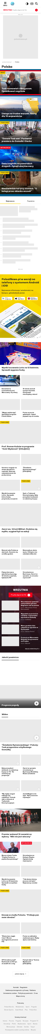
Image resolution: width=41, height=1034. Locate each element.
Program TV (34, 1021)
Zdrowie (19, 1027)
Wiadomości (20, 1007)
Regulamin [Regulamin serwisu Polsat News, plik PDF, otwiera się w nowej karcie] (23, 987)
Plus (26, 1010)
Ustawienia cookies (10, 993)
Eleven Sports (9, 1010)
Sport (28, 1007)
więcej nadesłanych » (32, 649)
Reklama (33, 990)
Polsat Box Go (9, 1007)
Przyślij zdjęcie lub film (18, 595)
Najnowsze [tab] (10, 201)
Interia (5, 1021)
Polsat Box (33, 1010)
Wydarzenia (22, 1024)
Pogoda (34, 1007)
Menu (5, 5)
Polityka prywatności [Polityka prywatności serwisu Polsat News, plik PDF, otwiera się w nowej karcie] (25, 993)
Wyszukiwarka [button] (36, 3)
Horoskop (7, 1024)
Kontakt (16, 987)
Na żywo (25, 1021)
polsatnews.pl (6, 62)
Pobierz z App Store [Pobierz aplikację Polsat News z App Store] (19, 298)
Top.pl (33, 1027)
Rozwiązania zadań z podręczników (17, 1030)
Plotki (14, 1024)
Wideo (5, 714)
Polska (17, 62)
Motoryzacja (11, 1027)
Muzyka (33, 1030)
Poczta (11, 1021)
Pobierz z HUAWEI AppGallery (32, 298)
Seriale (26, 1027)
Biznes (35, 1024)
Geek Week (19, 1010)
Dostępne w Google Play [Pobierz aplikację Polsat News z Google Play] (7, 298)
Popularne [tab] (30, 201)
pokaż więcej (19, 974)
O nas (36, 993)
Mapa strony (20, 996)
